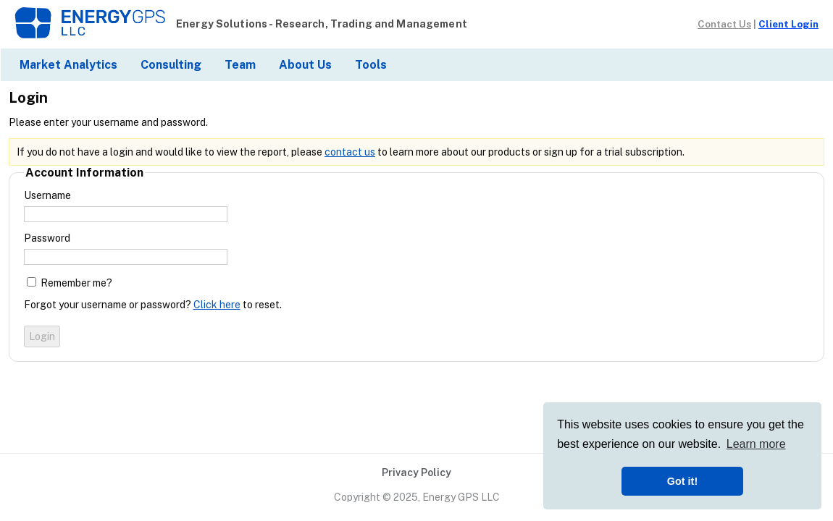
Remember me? (76, 283)
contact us (350, 152)
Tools (371, 65)
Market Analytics (68, 65)
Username (47, 195)
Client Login (788, 24)
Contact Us (724, 24)
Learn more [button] (756, 444)
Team (240, 65)
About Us (305, 65)
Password (47, 238)
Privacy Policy (416, 472)
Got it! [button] (682, 481)
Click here (216, 304)
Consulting (171, 65)
